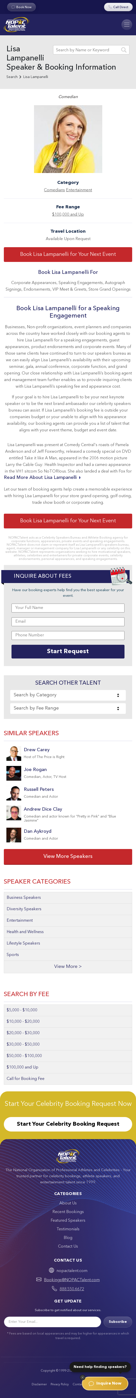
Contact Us (68, 1247)
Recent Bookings (68, 1212)
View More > (68, 966)
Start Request (68, 652)
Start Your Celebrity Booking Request (68, 1124)
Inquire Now (105, 1383)
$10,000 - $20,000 (23, 1022)
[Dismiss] (82, 1377)
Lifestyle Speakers (23, 943)
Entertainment (79, 190)
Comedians (54, 190)
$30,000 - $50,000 (23, 1045)
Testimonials (68, 1229)
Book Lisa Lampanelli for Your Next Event (68, 254)
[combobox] (68, 695)
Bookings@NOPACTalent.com (72, 1280)
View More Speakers (68, 856)
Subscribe (118, 1322)
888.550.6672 (72, 1289)
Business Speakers (24, 898)
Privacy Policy (60, 1384)
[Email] (52, 1321)
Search (12, 77)
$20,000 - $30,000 (23, 1033)
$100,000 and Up (68, 215)
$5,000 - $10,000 (22, 1010)
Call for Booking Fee (25, 1079)
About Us (68, 1203)
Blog (68, 1238)
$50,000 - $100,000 (24, 1056)
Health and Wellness (25, 932)
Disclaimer (39, 1384)
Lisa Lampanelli (35, 77)
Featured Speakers (68, 1221)
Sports (13, 955)
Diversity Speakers (24, 909)
